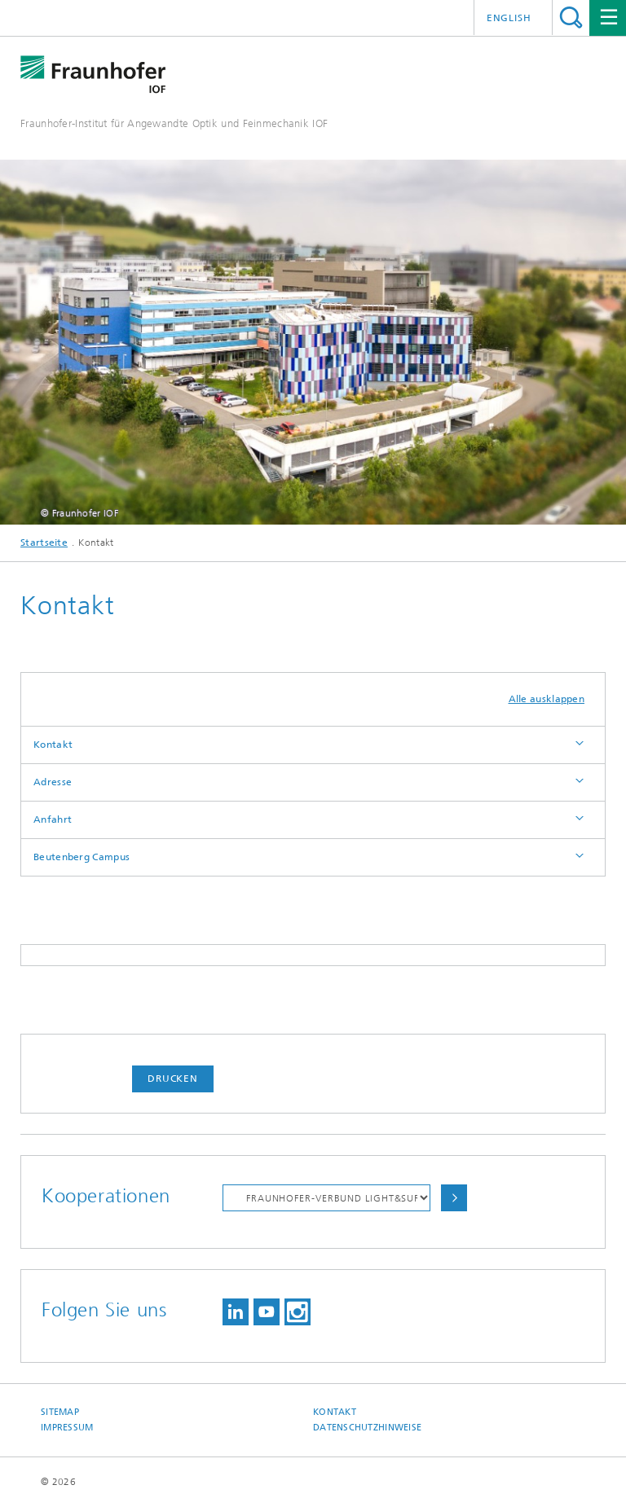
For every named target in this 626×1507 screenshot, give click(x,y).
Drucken (173, 1078)
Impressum (67, 1427)
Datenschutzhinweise (367, 1427)
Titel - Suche (571, 17)
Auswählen (454, 1197)
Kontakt (53, 744)
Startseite (44, 542)
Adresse (52, 782)
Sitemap (60, 1412)
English (509, 18)
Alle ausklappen (547, 699)
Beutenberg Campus (81, 857)
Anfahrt (52, 819)
